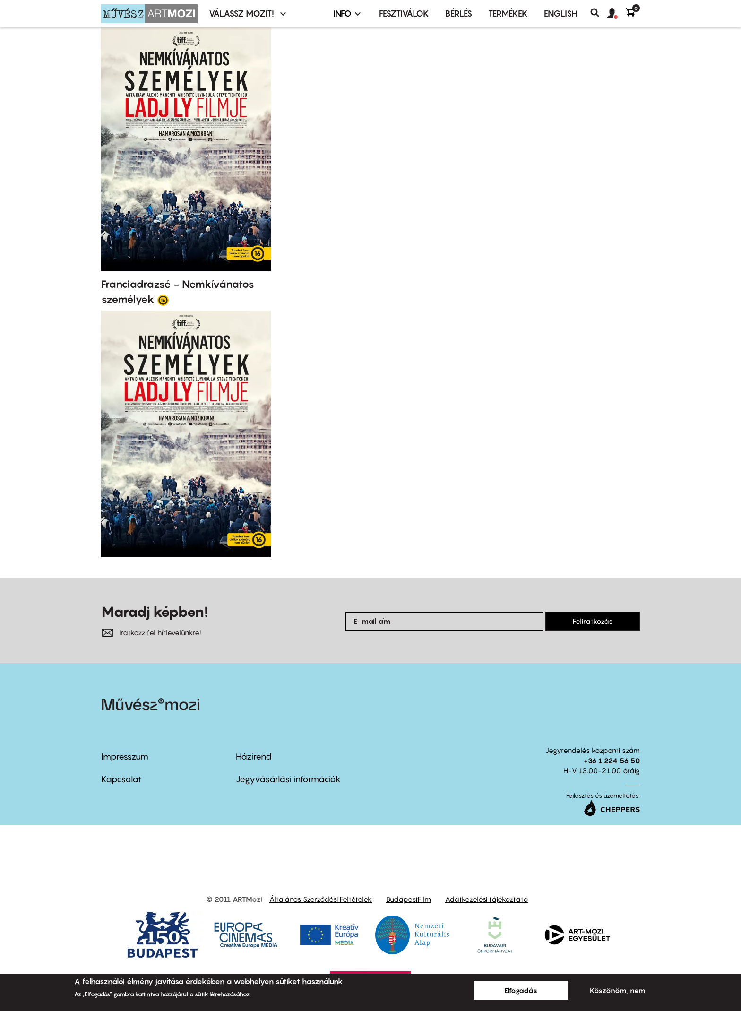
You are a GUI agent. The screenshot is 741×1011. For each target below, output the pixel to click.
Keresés (598, 12)
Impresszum (124, 756)
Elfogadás (520, 990)
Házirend (254, 756)
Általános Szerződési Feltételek (320, 899)
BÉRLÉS (458, 13)
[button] (616, 14)
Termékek (508, 13)
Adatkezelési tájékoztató (486, 899)
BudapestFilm (408, 899)
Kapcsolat (121, 779)
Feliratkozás (592, 621)
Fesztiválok (404, 13)
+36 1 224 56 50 (612, 760)
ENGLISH (560, 13)
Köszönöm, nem (617, 990)
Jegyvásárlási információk (288, 779)
